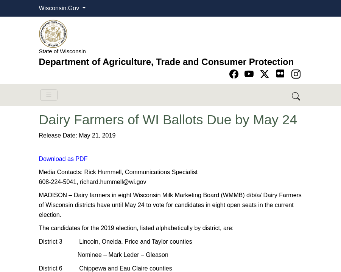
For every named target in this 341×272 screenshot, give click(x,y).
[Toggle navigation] (49, 95)
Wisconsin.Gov (60, 8)
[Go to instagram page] (296, 74)
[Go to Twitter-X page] (266, 74)
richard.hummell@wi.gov (113, 182)
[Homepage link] (53, 33)
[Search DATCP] (296, 95)
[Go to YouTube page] (250, 74)
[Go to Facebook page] (235, 74)
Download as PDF (63, 159)
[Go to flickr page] (280, 73)
